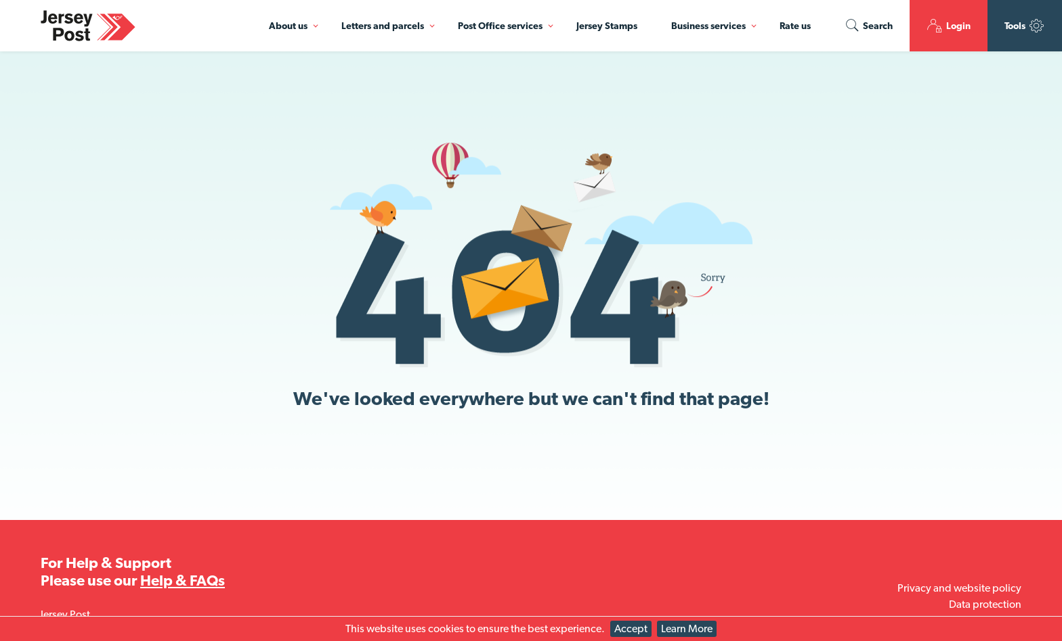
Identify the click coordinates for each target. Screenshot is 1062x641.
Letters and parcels (382, 25)
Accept (630, 628)
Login (949, 26)
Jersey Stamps (606, 25)
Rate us (795, 25)
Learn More (687, 628)
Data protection (985, 604)
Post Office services (500, 25)
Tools (1024, 26)
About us (288, 25)
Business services (708, 25)
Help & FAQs (182, 580)
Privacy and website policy (959, 587)
